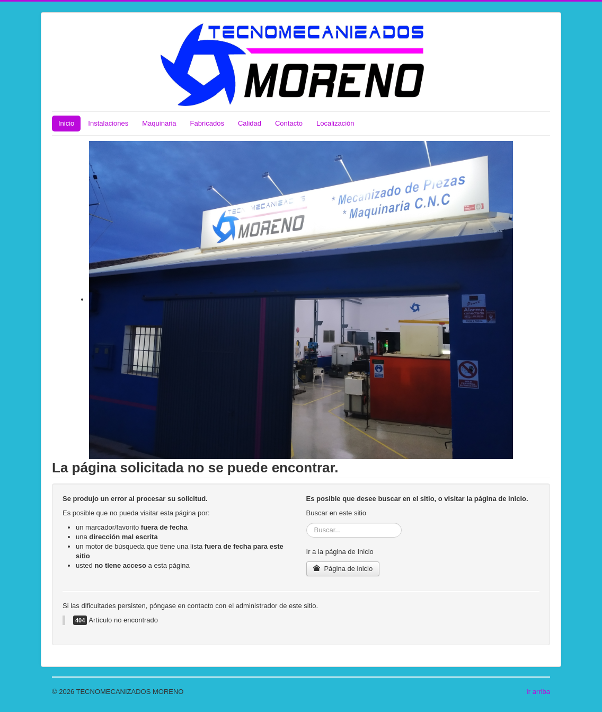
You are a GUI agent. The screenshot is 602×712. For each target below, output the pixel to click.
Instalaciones (108, 123)
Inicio (66, 123)
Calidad (249, 123)
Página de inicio (343, 569)
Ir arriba (538, 692)
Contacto (289, 123)
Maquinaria (159, 123)
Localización (335, 123)
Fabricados (207, 123)
